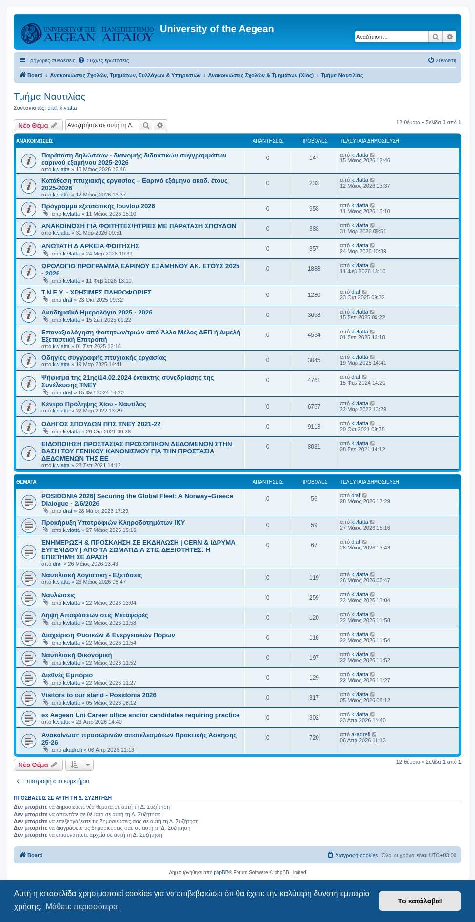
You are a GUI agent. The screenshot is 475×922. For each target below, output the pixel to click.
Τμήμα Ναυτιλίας (49, 96)
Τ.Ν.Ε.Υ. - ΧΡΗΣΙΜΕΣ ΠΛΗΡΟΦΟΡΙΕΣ (96, 292)
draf (52, 108)
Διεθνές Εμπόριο (67, 675)
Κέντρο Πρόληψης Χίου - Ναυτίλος (93, 404)
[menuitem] (103, 60)
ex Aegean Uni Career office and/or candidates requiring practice (140, 715)
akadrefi (72, 750)
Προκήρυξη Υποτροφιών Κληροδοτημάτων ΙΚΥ (113, 522)
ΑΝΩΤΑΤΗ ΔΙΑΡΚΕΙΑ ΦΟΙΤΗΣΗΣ (90, 246)
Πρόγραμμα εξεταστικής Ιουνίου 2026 (98, 206)
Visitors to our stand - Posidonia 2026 (99, 695)
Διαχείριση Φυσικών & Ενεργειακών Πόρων (108, 635)
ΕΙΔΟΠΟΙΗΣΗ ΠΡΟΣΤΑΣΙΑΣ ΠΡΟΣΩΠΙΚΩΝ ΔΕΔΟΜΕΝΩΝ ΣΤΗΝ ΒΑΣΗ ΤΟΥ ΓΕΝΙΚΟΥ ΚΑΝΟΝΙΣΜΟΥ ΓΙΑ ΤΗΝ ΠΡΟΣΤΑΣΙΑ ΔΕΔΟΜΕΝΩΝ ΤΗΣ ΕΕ (136, 451)
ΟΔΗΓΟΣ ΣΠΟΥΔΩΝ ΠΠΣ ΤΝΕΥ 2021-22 (101, 424)
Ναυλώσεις (58, 595)
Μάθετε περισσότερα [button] (82, 906)
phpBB (221, 872)
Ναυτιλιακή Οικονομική (76, 655)
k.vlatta (68, 108)
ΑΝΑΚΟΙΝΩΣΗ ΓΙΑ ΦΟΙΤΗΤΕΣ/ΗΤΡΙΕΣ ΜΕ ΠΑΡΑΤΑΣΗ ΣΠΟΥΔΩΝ (139, 226)
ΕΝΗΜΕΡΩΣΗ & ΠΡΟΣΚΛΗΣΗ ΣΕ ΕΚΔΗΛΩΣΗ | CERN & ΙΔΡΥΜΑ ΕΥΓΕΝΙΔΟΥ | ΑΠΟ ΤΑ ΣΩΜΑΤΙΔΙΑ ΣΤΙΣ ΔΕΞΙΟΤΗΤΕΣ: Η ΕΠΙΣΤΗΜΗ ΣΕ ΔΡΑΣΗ (138, 550)
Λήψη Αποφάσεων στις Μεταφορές (94, 615)
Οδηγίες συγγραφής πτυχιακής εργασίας (103, 357)
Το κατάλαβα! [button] (420, 901)
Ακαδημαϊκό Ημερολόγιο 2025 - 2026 (96, 312)
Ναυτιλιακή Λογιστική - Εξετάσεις (91, 575)
